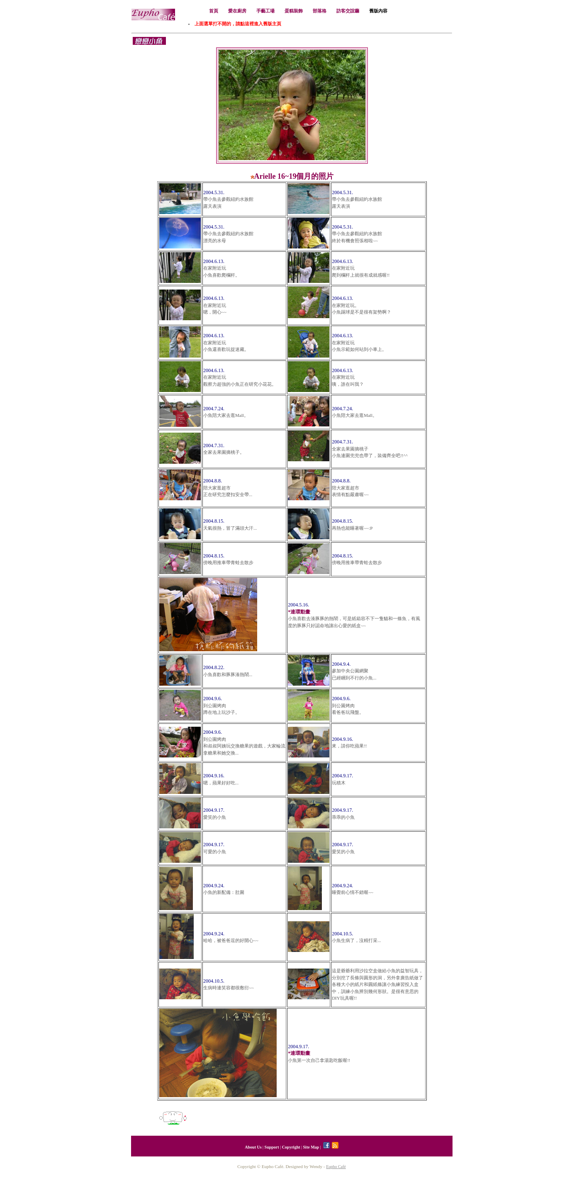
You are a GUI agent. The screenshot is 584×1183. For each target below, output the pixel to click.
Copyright (291, 1147)
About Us (253, 1147)
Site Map (311, 1147)
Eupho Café (336, 1166)
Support (272, 1147)
